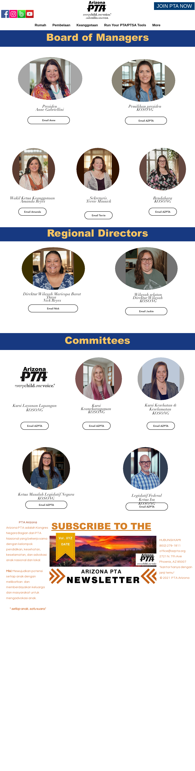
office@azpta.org (172, 551)
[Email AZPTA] (146, 121)
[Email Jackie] (146, 311)
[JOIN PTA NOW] (174, 6)
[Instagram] (13, 14)
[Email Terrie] (98, 215)
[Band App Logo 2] (21, 14)
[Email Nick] (53, 308)
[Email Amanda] (32, 212)
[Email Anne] (48, 120)
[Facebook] (5, 14)
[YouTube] (30, 14)
